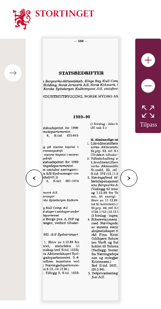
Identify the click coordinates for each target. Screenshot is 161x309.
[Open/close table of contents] (12, 73)
